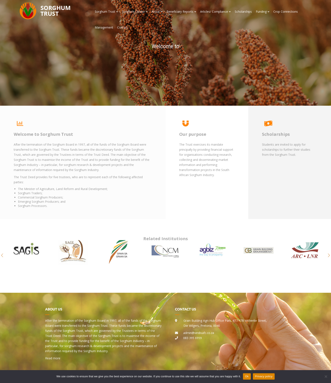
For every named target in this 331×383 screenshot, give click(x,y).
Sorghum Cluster (135, 12)
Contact (122, 27)
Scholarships (243, 12)
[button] (2, 255)
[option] (26, 255)
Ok (247, 376)
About (157, 12)
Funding (262, 12)
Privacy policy (264, 376)
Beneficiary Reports (181, 12)
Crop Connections (285, 12)
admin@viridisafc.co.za (198, 333)
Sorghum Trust (106, 12)
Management (104, 27)
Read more (52, 358)
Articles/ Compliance (215, 12)
